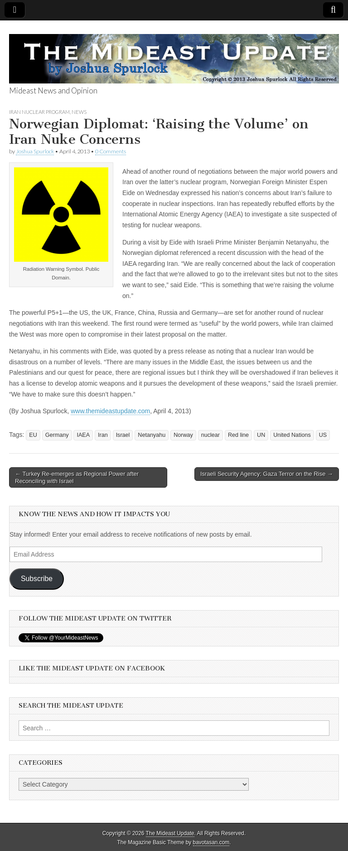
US (323, 435)
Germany (57, 435)
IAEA (83, 435)
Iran (103, 435)
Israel (123, 435)
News (79, 112)
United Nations (292, 435)
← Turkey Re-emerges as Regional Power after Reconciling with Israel (77, 477)
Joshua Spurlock (35, 151)
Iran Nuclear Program (39, 112)
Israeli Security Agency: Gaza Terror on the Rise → (266, 473)
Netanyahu (151, 435)
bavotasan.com (211, 842)
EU (33, 435)
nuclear (210, 435)
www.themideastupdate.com (110, 411)
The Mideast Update (170, 833)
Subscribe (37, 578)
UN (261, 435)
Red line (238, 435)
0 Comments (110, 151)
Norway (183, 435)
